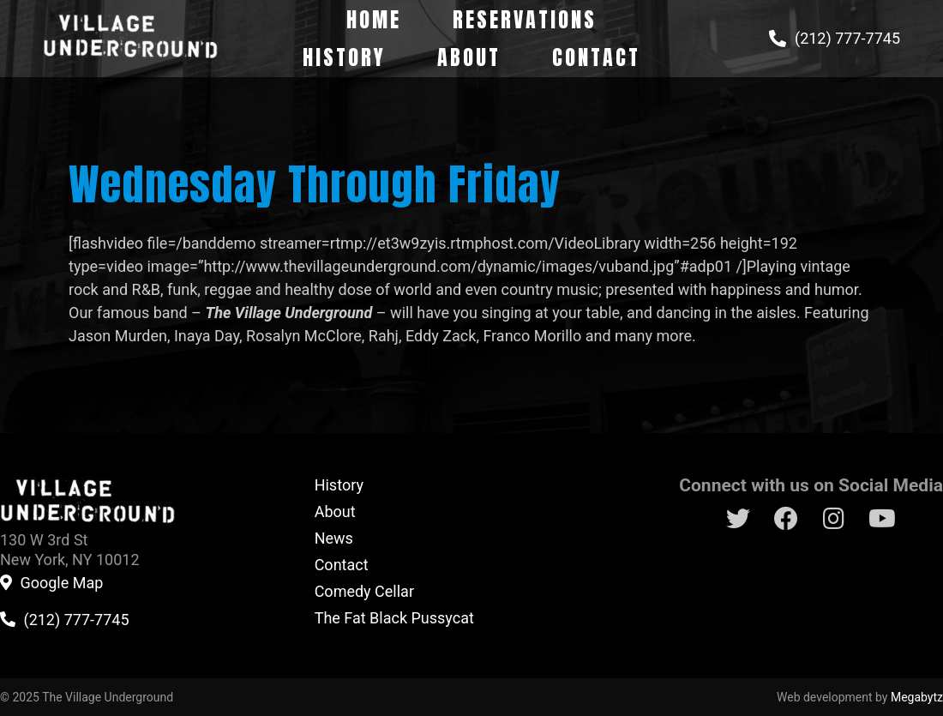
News (334, 538)
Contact (596, 57)
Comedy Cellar (364, 591)
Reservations (525, 19)
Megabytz (917, 697)
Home (373, 19)
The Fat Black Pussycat (394, 618)
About (469, 57)
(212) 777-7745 (847, 38)
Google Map (61, 583)
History (344, 57)
